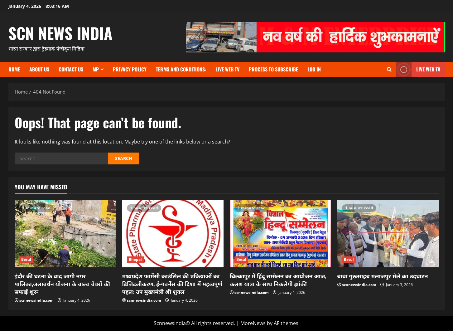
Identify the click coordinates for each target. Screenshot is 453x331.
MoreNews (253, 323)
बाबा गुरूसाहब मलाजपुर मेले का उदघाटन (382, 276)
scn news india (60, 32)
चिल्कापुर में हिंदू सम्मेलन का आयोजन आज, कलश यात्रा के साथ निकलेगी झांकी (278, 280)
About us (39, 69)
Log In (314, 69)
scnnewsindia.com (36, 300)
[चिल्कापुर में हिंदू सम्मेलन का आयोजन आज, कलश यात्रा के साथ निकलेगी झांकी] (280, 233)
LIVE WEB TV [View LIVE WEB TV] (418, 69)
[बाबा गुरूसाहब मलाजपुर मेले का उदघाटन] (388, 233)
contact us (71, 69)
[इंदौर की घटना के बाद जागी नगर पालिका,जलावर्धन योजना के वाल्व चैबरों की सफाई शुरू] (65, 233)
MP (96, 69)
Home (14, 69)
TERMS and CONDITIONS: (181, 69)
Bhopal (135, 259)
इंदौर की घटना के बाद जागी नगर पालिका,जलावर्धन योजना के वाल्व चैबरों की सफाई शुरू (62, 283)
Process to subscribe (273, 69)
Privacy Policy (130, 69)
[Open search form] (389, 69)
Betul (26, 259)
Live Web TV (227, 69)
